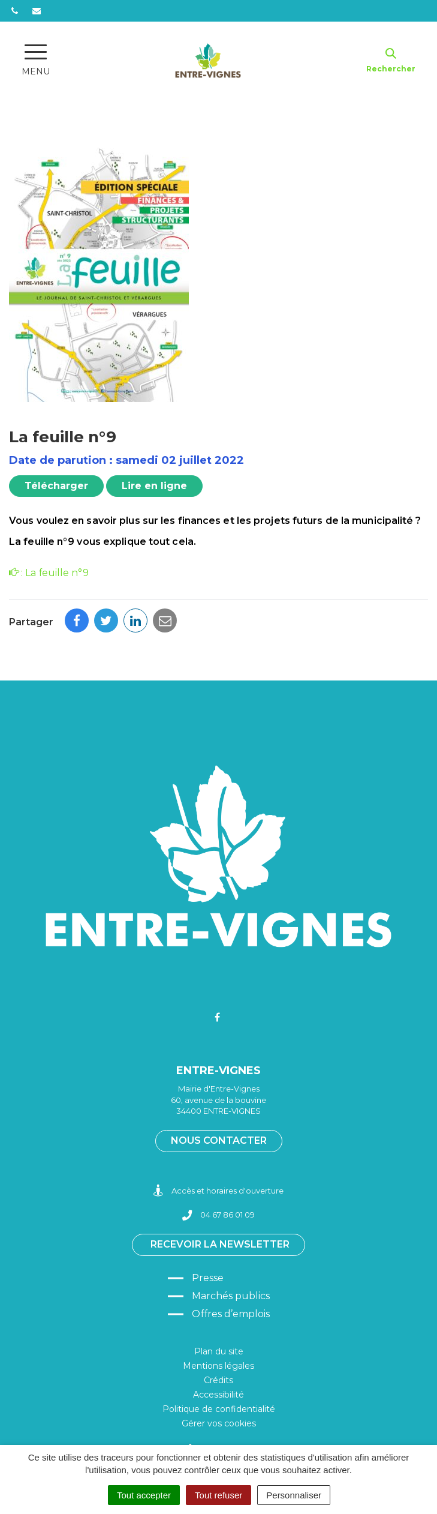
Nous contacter (219, 1140)
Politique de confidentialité (218, 1409)
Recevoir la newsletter (220, 1244)
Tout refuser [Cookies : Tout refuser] (218, 1495)
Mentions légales (218, 1365)
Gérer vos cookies (219, 1423)
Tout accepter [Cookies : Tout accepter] (144, 1495)
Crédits (218, 1380)
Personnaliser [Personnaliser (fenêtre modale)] (293, 1495)
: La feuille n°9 (49, 572)
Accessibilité (218, 1394)
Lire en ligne (154, 485)
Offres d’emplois (231, 1314)
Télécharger (56, 485)
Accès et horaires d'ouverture (218, 1191)
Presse (208, 1278)
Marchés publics (231, 1296)
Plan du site (218, 1351)
